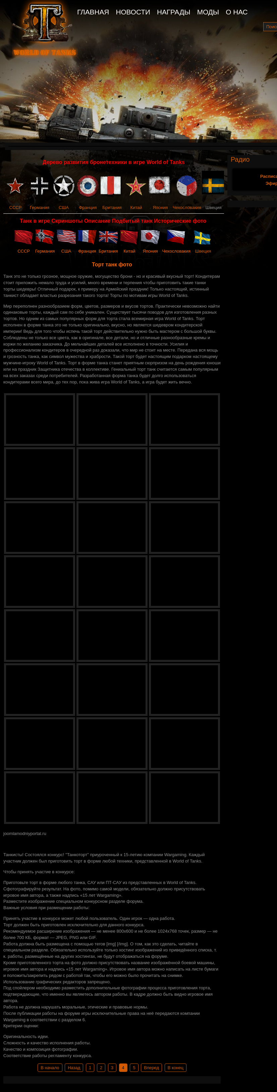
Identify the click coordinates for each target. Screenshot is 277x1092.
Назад (74, 1067)
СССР (15, 207)
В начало (50, 1067)
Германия (39, 207)
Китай (136, 207)
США (64, 207)
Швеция (203, 251)
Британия (112, 207)
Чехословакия (187, 207)
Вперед (151, 1067)
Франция (88, 207)
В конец (175, 1067)
